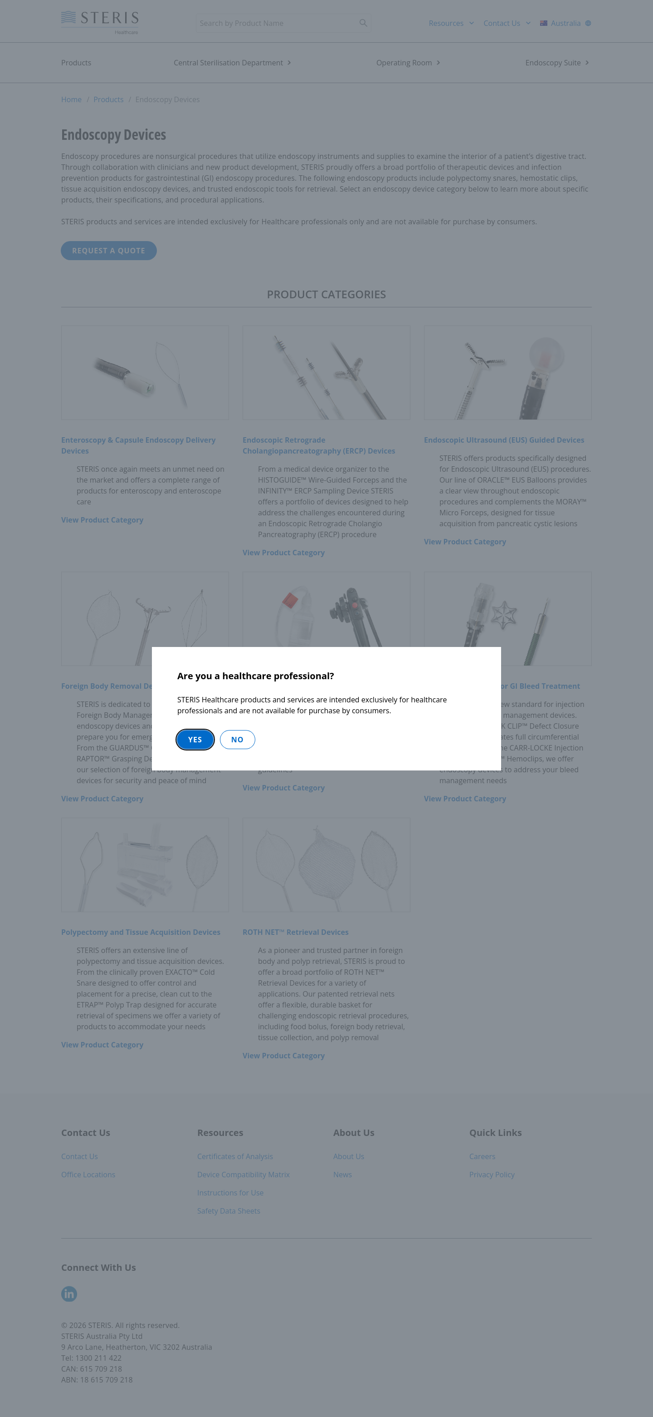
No (237, 740)
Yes (195, 740)
